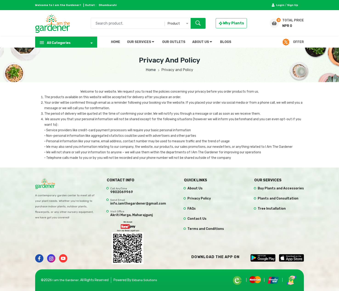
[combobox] (148, 23)
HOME (115, 42)
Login (278, 5)
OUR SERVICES (140, 42)
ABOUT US (202, 42)
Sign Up (292, 5)
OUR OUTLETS (173, 42)
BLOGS (225, 42)
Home (151, 70)
